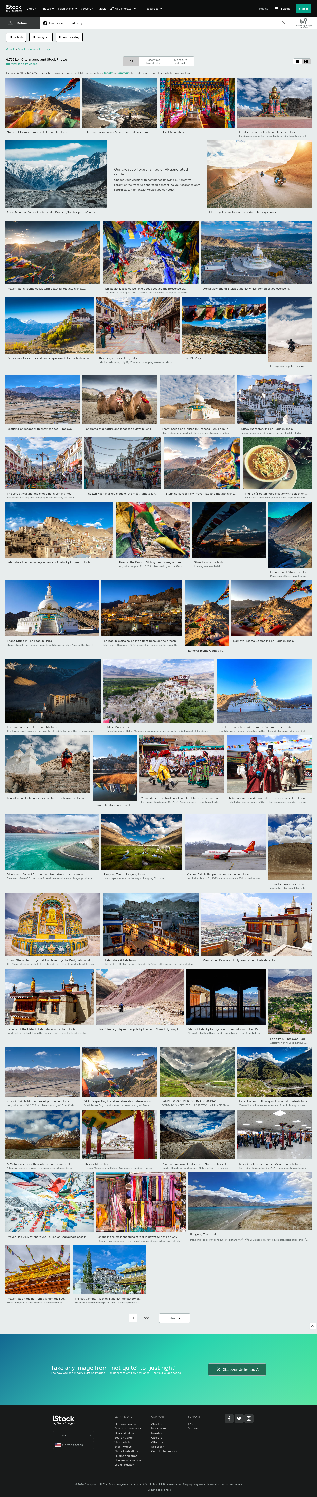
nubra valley (69, 37)
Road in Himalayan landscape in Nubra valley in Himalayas (200, 1164)
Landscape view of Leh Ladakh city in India (267, 132)
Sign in (303, 8)
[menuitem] (31, 11)
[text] (174, 23)
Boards (285, 8)
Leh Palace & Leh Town (120, 960)
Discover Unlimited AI (237, 1369)
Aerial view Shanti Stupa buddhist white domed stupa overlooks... (247, 288)
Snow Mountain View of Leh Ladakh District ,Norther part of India (51, 212)
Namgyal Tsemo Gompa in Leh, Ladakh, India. (37, 132)
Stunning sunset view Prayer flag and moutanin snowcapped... (207, 493)
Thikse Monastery (117, 727)
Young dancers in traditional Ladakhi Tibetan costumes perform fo (185, 798)
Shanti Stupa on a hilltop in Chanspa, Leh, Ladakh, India (199, 428)
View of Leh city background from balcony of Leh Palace (226, 1029)
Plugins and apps (125, 1455)
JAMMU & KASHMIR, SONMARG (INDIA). (189, 1101)
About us (157, 1424)
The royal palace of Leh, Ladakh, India (32, 727)
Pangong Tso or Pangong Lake (124, 874)
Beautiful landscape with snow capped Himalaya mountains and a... (52, 428)
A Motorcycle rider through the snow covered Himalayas (45, 1164)
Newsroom (158, 1428)
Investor (156, 1433)
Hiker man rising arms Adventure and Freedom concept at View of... (130, 132)
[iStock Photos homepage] (15, 8)
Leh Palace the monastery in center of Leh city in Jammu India (48, 562)
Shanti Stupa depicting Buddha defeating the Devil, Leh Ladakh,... (51, 960)
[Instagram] (249, 1418)
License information (127, 1460)
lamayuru (41, 37)
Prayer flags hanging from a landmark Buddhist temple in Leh (48, 1298)
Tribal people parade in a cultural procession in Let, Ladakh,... (270, 798)
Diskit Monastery (173, 132)
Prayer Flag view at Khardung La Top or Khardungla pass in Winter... (52, 1237)
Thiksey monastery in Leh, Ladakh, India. (266, 428)
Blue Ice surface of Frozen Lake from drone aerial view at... (46, 874)
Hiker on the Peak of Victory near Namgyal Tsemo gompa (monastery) (165, 562)
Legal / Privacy (124, 1464)
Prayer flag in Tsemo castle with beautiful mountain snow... (46, 288)
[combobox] (54, 23)
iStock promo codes (128, 1428)
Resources (151, 8)
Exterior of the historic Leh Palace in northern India (41, 1029)
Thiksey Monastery (97, 1164)
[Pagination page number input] (133, 1318)
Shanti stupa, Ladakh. (208, 562)
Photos (46, 8)
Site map (194, 1428)
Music (102, 8)
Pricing (263, 8)
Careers (156, 1437)
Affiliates (157, 1442)
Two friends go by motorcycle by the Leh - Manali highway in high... (143, 1029)
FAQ (191, 1424)
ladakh (16, 37)
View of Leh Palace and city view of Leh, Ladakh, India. (239, 960)
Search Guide (123, 1437)
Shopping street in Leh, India (117, 358)
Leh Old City (192, 358)
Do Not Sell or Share (159, 1489)
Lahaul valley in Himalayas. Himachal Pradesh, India (273, 1101)
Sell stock (157, 1446)
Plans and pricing (125, 1424)
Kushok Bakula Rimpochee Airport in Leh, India (218, 874)
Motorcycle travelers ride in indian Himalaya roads (243, 212)
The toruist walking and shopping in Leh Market (39, 493)
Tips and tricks (124, 1433)
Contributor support (165, 1451)
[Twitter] (239, 1418)
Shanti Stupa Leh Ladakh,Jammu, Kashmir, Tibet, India (255, 727)
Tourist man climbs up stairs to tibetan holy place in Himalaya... (49, 798)
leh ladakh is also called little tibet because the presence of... (146, 288)
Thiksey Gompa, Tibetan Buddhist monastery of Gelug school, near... (121, 1298)
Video (30, 8)
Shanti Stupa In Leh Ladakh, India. (30, 640)
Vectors (86, 8)
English (73, 1435)
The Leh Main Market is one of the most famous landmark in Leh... (130, 493)
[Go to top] (313, 1326)
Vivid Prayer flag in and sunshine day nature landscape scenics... (127, 1101)
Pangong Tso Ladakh (204, 1234)
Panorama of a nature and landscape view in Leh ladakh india (48, 358)
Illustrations (66, 8)
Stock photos (123, 1442)
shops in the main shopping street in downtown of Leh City (137, 1237)
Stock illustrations (126, 1451)
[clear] (283, 23)
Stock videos (123, 1446)
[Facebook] (229, 1418)
